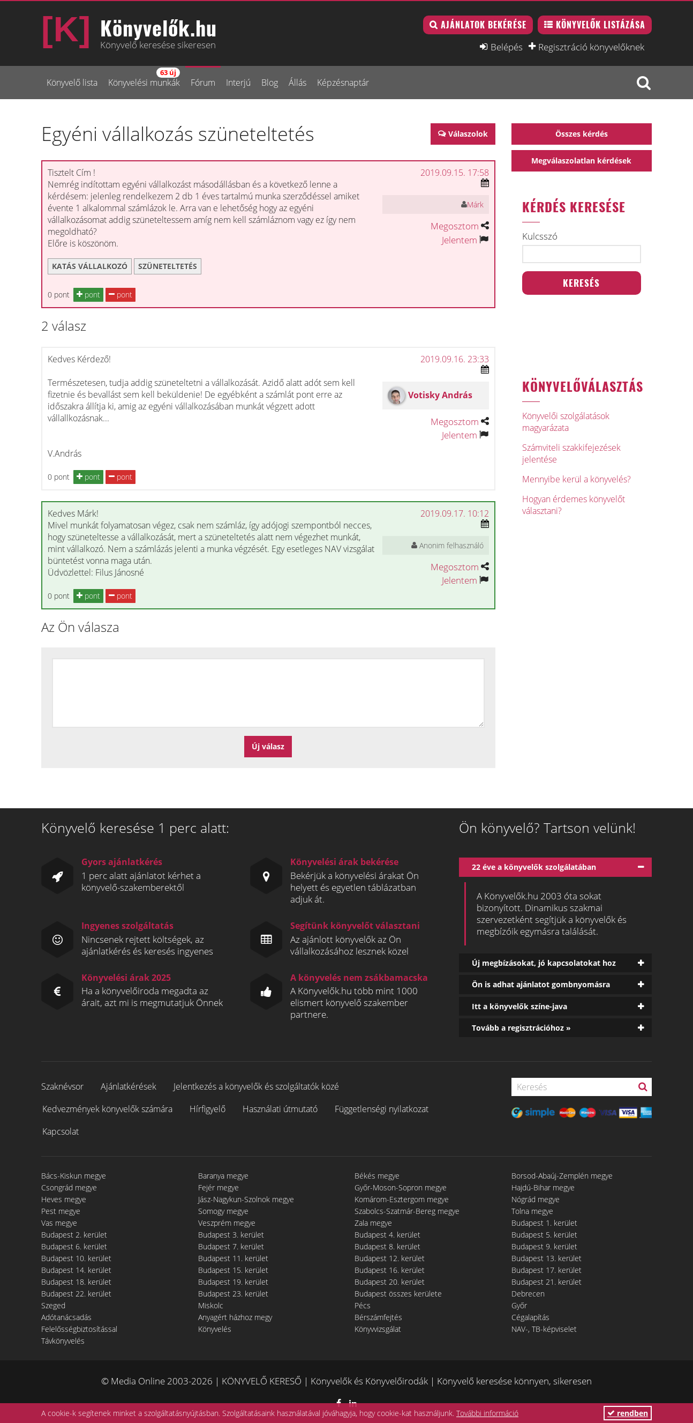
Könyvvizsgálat (378, 1329)
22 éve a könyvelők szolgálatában (534, 867)
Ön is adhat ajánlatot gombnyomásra (541, 984)
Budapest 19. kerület (233, 1282)
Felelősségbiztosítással (79, 1329)
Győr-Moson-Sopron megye (401, 1187)
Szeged (53, 1305)
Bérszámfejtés (378, 1317)
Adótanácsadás (66, 1317)
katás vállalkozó (89, 266)
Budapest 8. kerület (387, 1246)
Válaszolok (468, 134)
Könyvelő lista (72, 82)
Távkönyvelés (63, 1341)
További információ (487, 1413)
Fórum (203, 82)
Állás (297, 82)
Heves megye (63, 1199)
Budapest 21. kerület (546, 1282)
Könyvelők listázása (600, 24)
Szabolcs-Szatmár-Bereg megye (407, 1211)
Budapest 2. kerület (74, 1235)
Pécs (363, 1305)
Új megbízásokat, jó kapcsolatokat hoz (544, 963)
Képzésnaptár (343, 82)
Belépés (507, 46)
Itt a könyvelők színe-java (519, 1006)
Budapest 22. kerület (76, 1293)
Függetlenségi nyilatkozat (381, 1109)
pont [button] (88, 294)
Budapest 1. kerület (544, 1223)
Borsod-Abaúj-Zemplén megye (562, 1176)
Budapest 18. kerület (76, 1282)
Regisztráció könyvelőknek (591, 46)
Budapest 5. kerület (544, 1235)
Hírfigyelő (207, 1109)
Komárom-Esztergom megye (402, 1199)
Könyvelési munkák (144, 78)
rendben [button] (627, 1413)
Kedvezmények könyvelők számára (107, 1109)
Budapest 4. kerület (387, 1235)
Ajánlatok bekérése (483, 24)
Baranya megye (223, 1176)
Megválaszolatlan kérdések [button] (581, 160)
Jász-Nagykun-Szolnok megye (246, 1199)
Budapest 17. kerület (546, 1270)
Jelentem (459, 240)
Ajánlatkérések (128, 1086)
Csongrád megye (69, 1187)
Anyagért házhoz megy (235, 1317)
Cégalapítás (530, 1317)
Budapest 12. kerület (390, 1258)
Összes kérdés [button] (581, 134)
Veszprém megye (226, 1223)
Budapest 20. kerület (390, 1282)
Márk (475, 204)
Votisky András (440, 395)
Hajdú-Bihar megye (543, 1187)
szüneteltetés (167, 266)
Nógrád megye (535, 1199)
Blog (269, 82)
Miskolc (210, 1305)
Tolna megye (532, 1211)
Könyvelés (214, 1329)
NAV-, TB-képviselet (544, 1329)
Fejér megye (218, 1187)
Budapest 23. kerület (233, 1293)
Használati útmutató (280, 1109)
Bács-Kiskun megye (73, 1176)
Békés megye (377, 1176)
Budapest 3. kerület (231, 1235)
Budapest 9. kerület (544, 1246)
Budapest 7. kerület (231, 1246)
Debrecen (528, 1293)
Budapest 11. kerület (233, 1258)
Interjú (238, 82)
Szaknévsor (62, 1086)
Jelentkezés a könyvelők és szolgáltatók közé (256, 1086)
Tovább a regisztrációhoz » (521, 1028)
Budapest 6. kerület (74, 1246)
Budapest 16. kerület (390, 1270)
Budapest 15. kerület (233, 1270)
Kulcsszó (540, 236)
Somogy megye (223, 1211)
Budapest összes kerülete (398, 1293)
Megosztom (455, 226)
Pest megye (60, 1211)
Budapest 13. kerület (546, 1258)
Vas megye (59, 1223)
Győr (519, 1305)
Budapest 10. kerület (76, 1258)
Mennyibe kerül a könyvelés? (576, 479)
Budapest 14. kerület (76, 1270)
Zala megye (373, 1223)
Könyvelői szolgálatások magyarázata (565, 422)
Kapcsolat (60, 1131)
